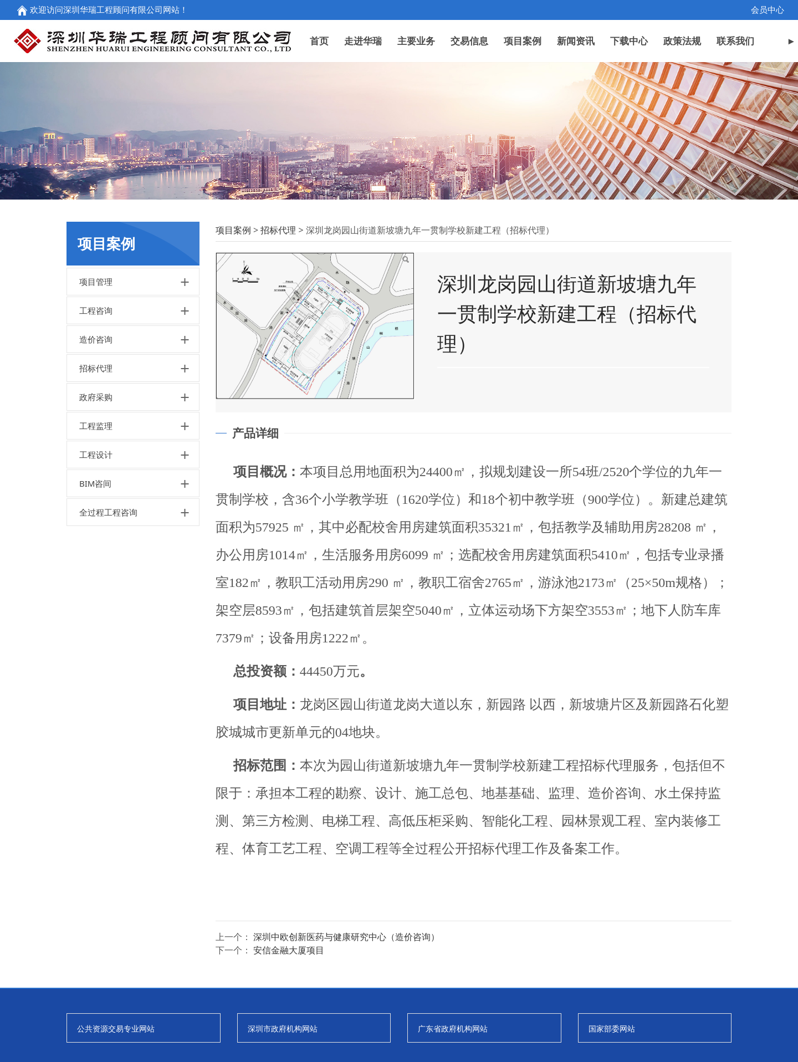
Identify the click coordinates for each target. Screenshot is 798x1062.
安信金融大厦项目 (288, 1012)
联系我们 (735, 40)
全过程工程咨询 (108, 574)
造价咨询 (95, 401)
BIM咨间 (95, 545)
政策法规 (682, 40)
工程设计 (95, 516)
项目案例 (522, 40)
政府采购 (95, 458)
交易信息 (469, 40)
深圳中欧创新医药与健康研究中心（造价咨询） (346, 999)
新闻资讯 (576, 40)
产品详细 (255, 495)
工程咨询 (95, 372)
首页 (319, 40)
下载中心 (629, 40)
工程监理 (95, 487)
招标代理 (95, 430)
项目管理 (95, 343)
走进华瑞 (363, 40)
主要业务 (416, 40)
